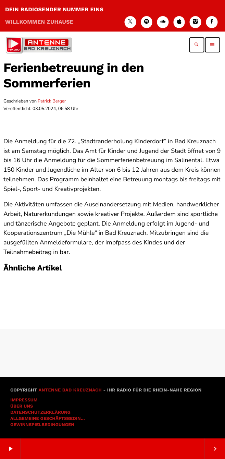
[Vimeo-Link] (38, 45)
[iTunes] (179, 22)
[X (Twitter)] (130, 22)
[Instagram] (195, 22)
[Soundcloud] (163, 22)
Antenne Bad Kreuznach (70, 390)
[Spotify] (146, 22)
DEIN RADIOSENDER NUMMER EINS (54, 15)
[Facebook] (211, 22)
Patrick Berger (52, 101)
